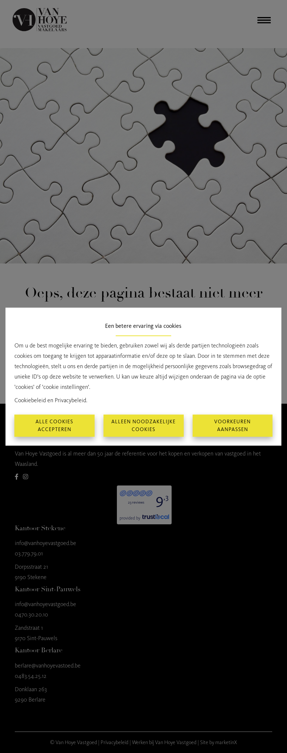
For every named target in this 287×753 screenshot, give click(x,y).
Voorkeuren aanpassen (232, 425)
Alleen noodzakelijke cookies (143, 425)
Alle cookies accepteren (54, 425)
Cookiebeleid (30, 400)
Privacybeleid (70, 400)
